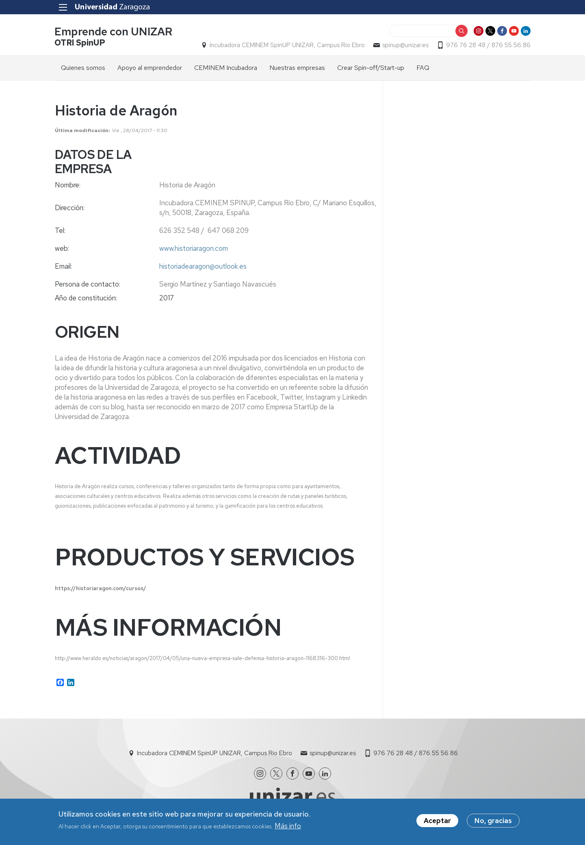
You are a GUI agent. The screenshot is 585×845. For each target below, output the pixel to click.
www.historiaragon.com (193, 248)
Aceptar (437, 820)
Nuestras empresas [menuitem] (297, 67)
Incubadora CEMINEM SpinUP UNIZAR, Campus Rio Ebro (286, 45)
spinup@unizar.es (405, 45)
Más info (288, 825)
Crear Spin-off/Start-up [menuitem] (370, 67)
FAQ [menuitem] (422, 67)
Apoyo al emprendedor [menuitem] (149, 67)
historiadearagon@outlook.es (203, 266)
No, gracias (493, 820)
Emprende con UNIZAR (114, 32)
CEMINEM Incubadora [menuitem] (225, 67)
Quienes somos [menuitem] (83, 67)
